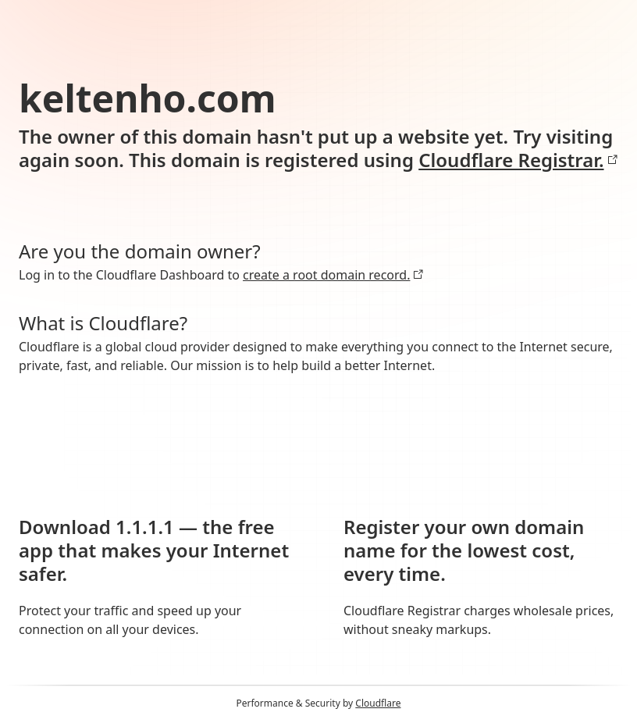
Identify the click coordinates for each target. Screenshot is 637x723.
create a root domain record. (333, 274)
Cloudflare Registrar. (517, 160)
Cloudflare (377, 703)
